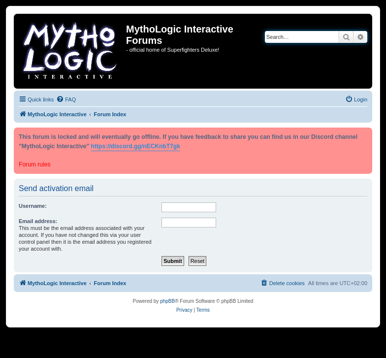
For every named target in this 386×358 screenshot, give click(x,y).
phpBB (167, 301)
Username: (33, 206)
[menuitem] (66, 99)
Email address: (38, 221)
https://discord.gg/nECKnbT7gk (135, 146)
